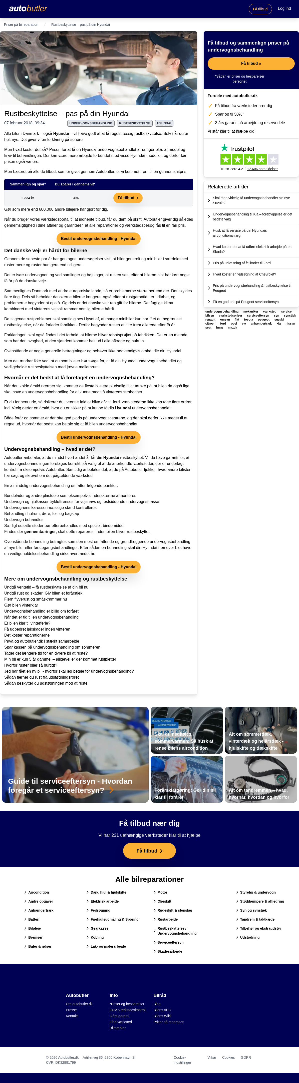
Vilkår (211, 1057)
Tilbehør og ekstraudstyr (258, 928)
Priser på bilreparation (21, 25)
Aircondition (36, 892)
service (286, 311)
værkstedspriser (231, 315)
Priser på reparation (169, 1022)
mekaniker (251, 311)
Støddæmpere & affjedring (260, 901)
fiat (237, 319)
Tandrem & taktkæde (255, 919)
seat (208, 327)
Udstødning (248, 937)
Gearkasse (97, 928)
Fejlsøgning (98, 910)
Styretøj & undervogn (256, 892)
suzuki (279, 319)
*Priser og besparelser (127, 1004)
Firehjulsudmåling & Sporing (112, 919)
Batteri (31, 919)
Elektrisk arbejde (103, 901)
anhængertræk (261, 323)
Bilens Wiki (162, 1016)
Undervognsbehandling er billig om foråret (41, 611)
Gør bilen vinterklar (21, 605)
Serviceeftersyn (169, 942)
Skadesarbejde (168, 951)
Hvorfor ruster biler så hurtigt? (30, 665)
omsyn (225, 319)
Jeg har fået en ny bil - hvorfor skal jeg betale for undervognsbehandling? (69, 671)
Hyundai (61, 133)
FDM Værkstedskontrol (127, 1010)
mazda (232, 327)
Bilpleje (32, 928)
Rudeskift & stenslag (173, 910)
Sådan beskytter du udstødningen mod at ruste (46, 683)
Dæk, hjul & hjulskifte (106, 892)
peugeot (264, 319)
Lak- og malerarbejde (106, 946)
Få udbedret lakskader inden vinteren (37, 629)
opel (234, 323)
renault (210, 319)
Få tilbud (260, 9)
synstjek (290, 315)
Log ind (284, 8)
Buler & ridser (38, 946)
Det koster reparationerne (27, 635)
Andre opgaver (38, 901)
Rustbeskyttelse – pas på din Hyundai (67, 113)
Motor (160, 892)
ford (223, 323)
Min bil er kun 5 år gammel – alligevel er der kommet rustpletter (60, 659)
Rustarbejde (166, 919)
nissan (290, 323)
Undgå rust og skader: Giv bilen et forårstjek (43, 593)
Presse (71, 1010)
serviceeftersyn (258, 315)
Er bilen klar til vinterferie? (27, 623)
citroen (210, 323)
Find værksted (121, 1022)
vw (244, 323)
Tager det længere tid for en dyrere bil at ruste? (46, 653)
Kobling (95, 937)
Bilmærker (118, 1028)
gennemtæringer (40, 531)
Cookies (228, 1057)
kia (278, 323)
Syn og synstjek (251, 910)
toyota (249, 319)
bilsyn (210, 315)
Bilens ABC (162, 1010)
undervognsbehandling (91, 123)
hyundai (164, 123)
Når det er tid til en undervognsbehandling (41, 617)
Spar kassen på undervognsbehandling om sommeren (52, 647)
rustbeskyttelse (134, 123)
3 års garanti (119, 1016)
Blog (157, 1004)
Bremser (33, 937)
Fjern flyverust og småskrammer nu (35, 599)
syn (277, 315)
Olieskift (162, 901)
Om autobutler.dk (79, 1004)
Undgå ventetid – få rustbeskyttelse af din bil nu (46, 587)
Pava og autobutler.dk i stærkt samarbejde (41, 641)
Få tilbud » (251, 63)
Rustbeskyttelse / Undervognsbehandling (175, 930)
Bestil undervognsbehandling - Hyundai (98, 238)
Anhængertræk (38, 910)
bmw (220, 327)
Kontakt (72, 1016)
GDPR (246, 1057)
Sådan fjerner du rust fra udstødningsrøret (41, 677)
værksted (270, 311)
